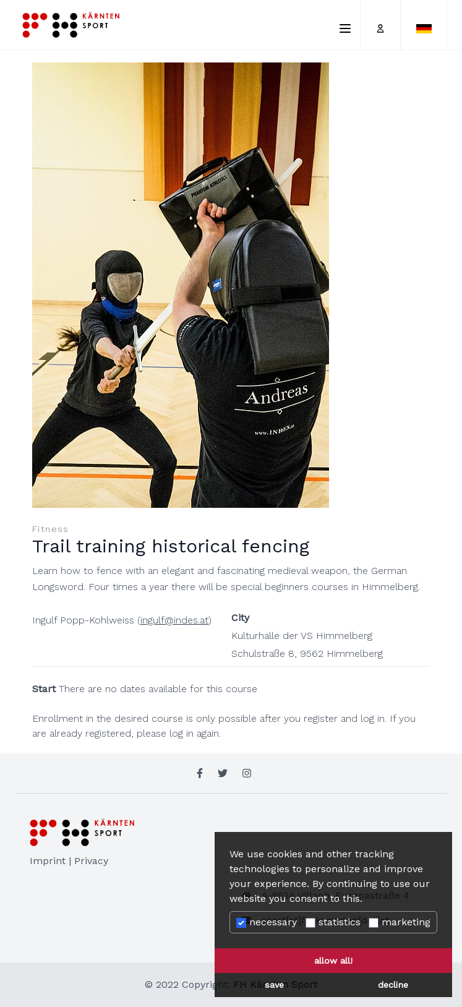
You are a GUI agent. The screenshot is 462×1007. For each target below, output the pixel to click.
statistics (333, 922)
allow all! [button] (333, 961)
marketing (399, 922)
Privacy (91, 861)
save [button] (274, 985)
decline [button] (393, 985)
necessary (266, 922)
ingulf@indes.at (174, 620)
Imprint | (52, 861)
